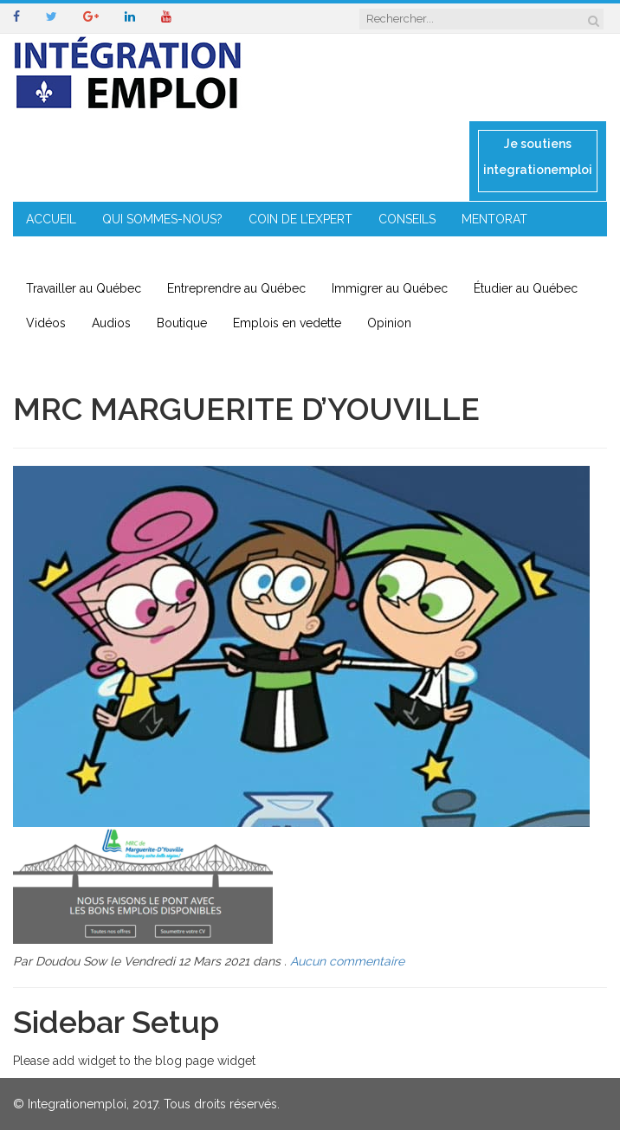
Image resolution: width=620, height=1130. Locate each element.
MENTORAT (494, 219)
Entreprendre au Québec (236, 288)
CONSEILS (407, 219)
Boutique (182, 323)
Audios (111, 323)
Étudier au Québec (526, 288)
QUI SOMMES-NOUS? (162, 219)
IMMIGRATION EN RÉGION (234, 254)
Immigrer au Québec (390, 288)
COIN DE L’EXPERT (300, 219)
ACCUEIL (51, 219)
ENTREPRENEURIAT (80, 254)
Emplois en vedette (287, 323)
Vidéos (46, 323)
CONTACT (362, 254)
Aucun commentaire (347, 961)
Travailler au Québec (83, 288)
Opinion (389, 323)
